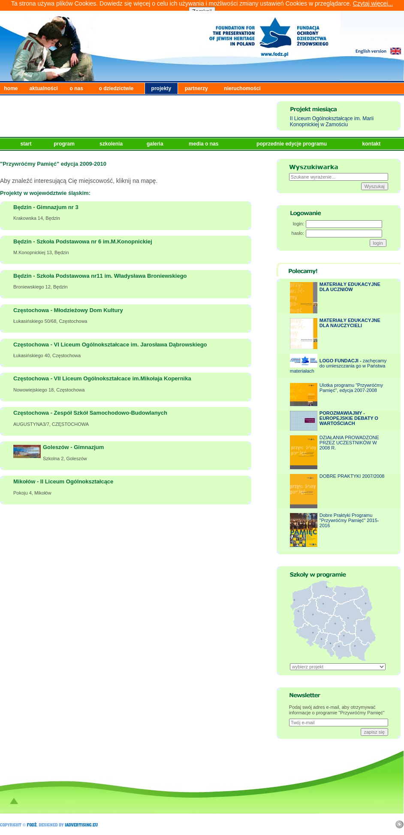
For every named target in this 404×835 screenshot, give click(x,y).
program (64, 144)
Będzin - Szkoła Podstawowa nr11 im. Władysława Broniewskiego (100, 276)
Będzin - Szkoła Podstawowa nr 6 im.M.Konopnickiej (82, 241)
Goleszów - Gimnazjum (73, 447)
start (26, 144)
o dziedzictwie (116, 88)
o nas (76, 88)
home (11, 88)
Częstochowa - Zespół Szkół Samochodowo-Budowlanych (90, 413)
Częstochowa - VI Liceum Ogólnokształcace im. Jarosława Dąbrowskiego (110, 344)
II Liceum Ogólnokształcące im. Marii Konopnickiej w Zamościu (332, 121)
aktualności (44, 88)
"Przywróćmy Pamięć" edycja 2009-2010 (53, 164)
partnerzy (196, 88)
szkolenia (111, 144)
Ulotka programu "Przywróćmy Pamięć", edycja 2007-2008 (351, 388)
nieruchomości (242, 88)
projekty (161, 88)
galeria (155, 144)
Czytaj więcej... (373, 3)
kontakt (372, 144)
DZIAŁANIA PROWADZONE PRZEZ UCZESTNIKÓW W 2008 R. (349, 442)
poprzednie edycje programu (292, 144)
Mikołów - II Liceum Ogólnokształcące (63, 481)
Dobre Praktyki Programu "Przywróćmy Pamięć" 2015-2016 (349, 520)
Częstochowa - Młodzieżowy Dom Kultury (68, 310)
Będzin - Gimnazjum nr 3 (45, 207)
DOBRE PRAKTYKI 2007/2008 (352, 476)
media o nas (204, 144)
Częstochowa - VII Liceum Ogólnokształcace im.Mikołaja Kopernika (102, 378)
